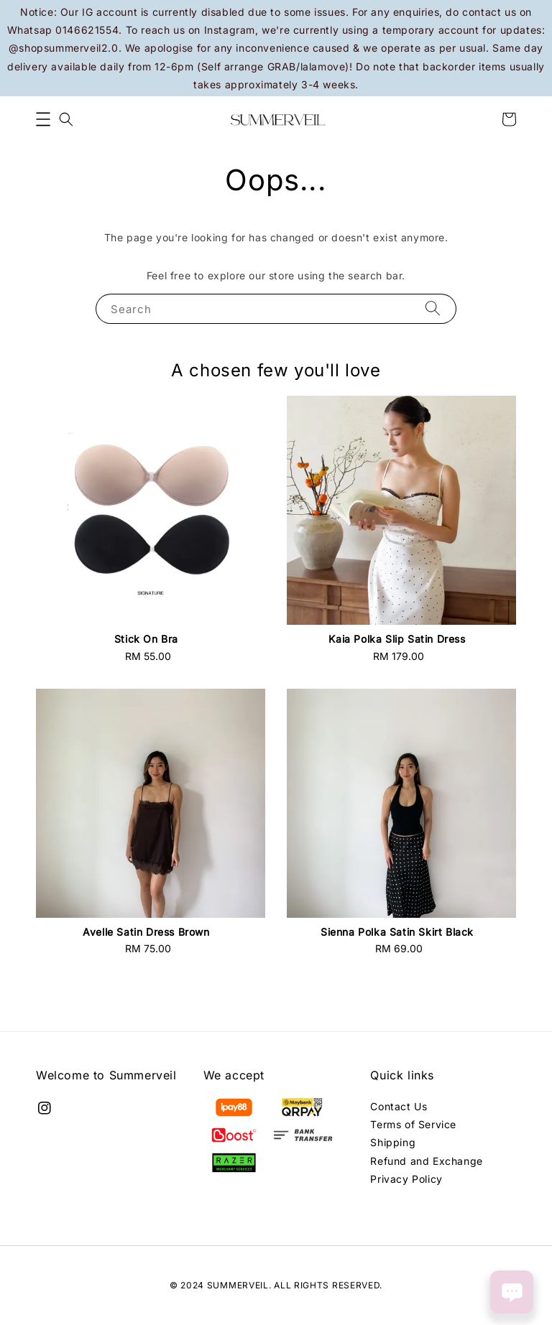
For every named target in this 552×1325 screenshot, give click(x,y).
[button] (43, 119)
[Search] (433, 308)
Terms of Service (413, 1124)
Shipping (392, 1142)
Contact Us (398, 1106)
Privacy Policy (406, 1179)
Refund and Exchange (426, 1161)
